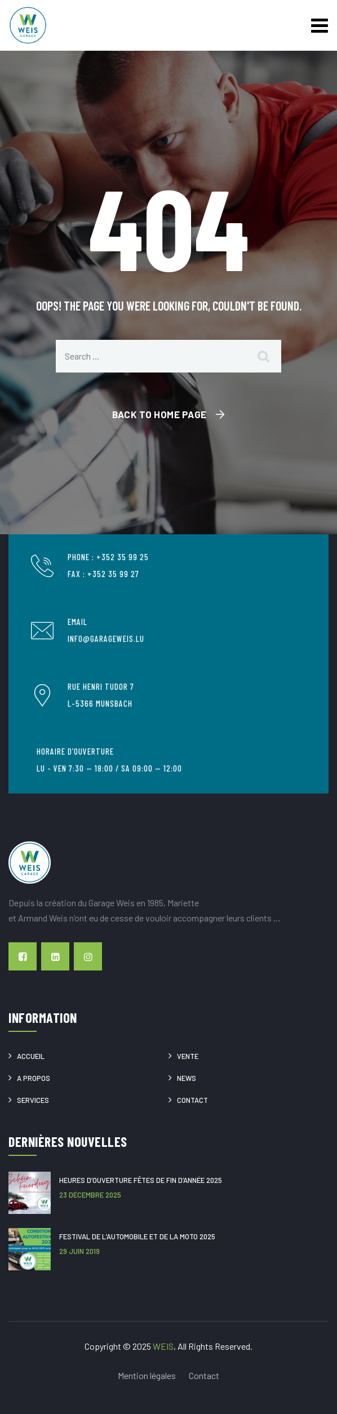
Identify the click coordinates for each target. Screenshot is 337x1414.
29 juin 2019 (79, 1251)
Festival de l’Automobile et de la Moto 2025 (137, 1236)
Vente (187, 1056)
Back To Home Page (159, 414)
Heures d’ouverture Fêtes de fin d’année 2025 (140, 1180)
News (186, 1078)
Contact (192, 1100)
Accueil (31, 1056)
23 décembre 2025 (90, 1194)
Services (33, 1100)
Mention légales (147, 1375)
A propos (33, 1078)
